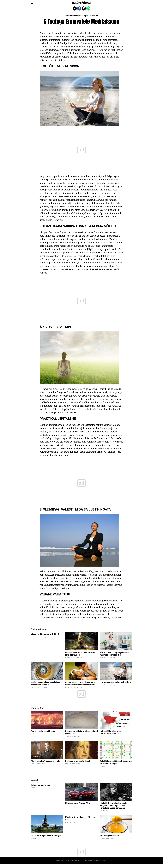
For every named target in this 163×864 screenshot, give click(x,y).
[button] (32, 3)
